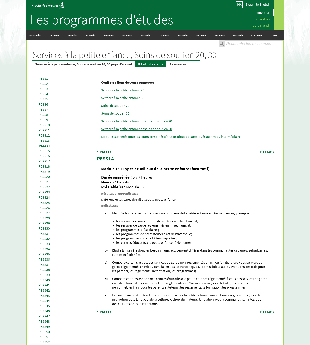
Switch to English (258, 4)
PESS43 (44, 295)
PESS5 (43, 99)
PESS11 (44, 130)
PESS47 (44, 316)
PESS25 (44, 202)
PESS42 (44, 290)
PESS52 (44, 342)
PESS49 (44, 326)
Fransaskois (261, 18)
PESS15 (44, 151)
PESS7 (43, 109)
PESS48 (44, 321)
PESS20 (44, 176)
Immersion (262, 12)
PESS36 (44, 259)
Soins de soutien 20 (115, 105)
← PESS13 (104, 151)
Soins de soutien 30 (115, 113)
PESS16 (44, 156)
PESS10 (44, 125)
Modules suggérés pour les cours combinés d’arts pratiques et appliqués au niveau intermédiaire (171, 136)
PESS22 (44, 187)
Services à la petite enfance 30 (122, 98)
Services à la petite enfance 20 (122, 90)
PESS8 (43, 114)
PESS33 (44, 244)
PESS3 (43, 89)
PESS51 (44, 337)
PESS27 (44, 213)
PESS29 (44, 223)
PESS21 (44, 182)
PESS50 (44, 331)
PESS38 (44, 269)
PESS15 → (267, 151)
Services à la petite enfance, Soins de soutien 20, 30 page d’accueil (83, 64)
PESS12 (44, 135)
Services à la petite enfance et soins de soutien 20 (136, 121)
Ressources (177, 64)
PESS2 (43, 83)
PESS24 (44, 197)
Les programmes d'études (101, 19)
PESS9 (43, 120)
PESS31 (44, 233)
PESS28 (44, 218)
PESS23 (44, 192)
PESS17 (44, 161)
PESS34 (44, 249)
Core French (261, 25)
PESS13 (44, 140)
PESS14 (44, 145)
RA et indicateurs (150, 64)
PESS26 (44, 207)
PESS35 (44, 254)
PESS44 (44, 300)
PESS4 (43, 94)
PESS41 (44, 285)
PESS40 (44, 280)
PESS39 (44, 275)
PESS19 (44, 171)
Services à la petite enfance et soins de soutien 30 (136, 129)
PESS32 (44, 238)
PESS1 (43, 78)
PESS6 (43, 104)
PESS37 (44, 264)
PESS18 (44, 166)
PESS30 (44, 228)
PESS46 (44, 311)
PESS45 (44, 306)
